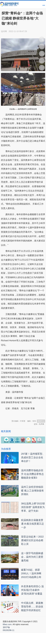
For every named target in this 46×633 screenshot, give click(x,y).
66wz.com (7, 624)
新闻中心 (41, 421)
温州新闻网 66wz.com (23, 414)
